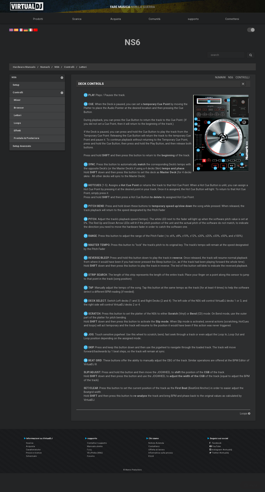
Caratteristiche (33, 449)
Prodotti (38, 19)
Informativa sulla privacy (160, 452)
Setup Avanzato (21, 145)
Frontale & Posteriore (25, 138)
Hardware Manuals (24, 66)
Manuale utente (95, 446)
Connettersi (232, 19)
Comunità (154, 19)
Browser (18, 107)
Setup (15, 84)
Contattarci (154, 446)
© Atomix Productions (132, 470)
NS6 (56, 66)
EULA (151, 456)
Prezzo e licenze (34, 452)
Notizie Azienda (156, 443)
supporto (193, 19)
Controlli (69, 66)
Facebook (215, 443)
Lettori (83, 66)
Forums (91, 456)
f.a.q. (89, 449)
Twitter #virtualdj (219, 452)
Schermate (31, 456)
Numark (45, 66)
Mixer (16, 99)
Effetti (16, 130)
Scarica (76, 19)
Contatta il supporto (97, 443)
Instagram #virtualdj (220, 449)
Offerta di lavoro (156, 449)
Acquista (115, 19)
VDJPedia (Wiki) (95, 452)
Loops (16, 122)
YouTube (215, 446)
